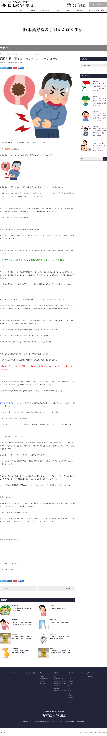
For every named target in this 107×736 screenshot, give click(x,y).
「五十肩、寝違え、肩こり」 (58, 608)
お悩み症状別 (80, 10)
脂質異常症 (70, 697)
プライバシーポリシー (5, 732)
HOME (33, 10)
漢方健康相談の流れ (45, 678)
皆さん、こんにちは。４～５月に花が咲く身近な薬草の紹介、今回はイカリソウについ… (99, 132)
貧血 (68, 693)
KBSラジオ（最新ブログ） (96, 10)
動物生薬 (56, 685)
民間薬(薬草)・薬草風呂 (59, 681)
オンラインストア (21, 10)
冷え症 (69, 700)
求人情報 (42, 681)
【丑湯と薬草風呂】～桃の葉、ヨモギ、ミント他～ (22, 609)
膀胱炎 (69, 695)
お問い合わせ (99, 4)
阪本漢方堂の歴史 (45, 10)
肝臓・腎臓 (19, 62)
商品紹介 (68, 10)
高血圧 (69, 702)
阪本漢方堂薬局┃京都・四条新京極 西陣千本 (96, 732)
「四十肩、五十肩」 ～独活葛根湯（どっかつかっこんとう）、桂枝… (22, 623)
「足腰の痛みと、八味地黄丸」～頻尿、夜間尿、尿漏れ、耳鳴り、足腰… (61, 651)
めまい (69, 678)
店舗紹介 (58, 10)
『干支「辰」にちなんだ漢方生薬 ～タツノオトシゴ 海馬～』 (22, 651)
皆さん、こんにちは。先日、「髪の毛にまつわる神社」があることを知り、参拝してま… (99, 147)
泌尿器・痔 (13, 62)
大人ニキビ (70, 683)
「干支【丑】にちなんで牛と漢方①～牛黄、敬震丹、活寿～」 (61, 637)
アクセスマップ (43, 676)
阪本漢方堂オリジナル (59, 678)
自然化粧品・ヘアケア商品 (60, 683)
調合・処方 (56, 676)
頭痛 (68, 685)
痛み (9, 62)
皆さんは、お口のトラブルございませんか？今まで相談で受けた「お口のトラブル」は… (99, 117)
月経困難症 (70, 681)
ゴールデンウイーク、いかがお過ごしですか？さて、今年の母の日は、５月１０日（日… (99, 87)
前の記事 (6, 588)
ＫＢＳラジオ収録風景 (86, 676)
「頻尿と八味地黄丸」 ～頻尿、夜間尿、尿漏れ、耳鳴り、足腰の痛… (22, 637)
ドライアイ (70, 676)
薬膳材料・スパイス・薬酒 (60, 690)
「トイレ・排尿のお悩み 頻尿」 (59, 622)
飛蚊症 (69, 690)
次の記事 (68, 588)
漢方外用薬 (56, 688)
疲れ (68, 688)
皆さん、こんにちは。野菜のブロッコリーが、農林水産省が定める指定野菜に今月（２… (99, 102)
